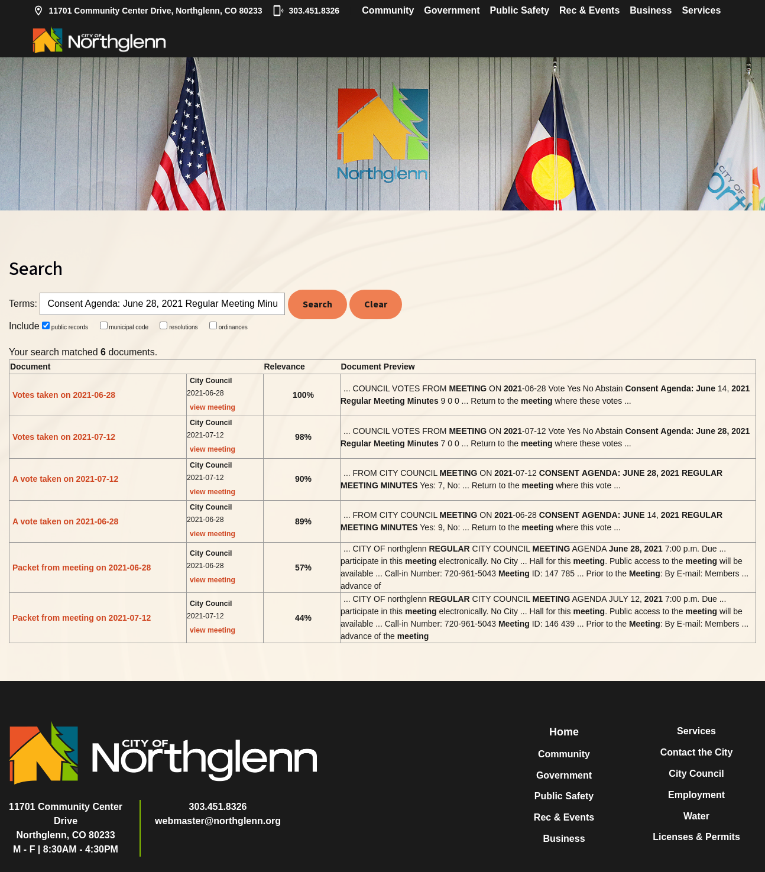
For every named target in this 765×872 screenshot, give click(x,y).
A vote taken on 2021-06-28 (65, 521)
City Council (696, 774)
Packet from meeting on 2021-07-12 (81, 618)
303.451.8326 (306, 11)
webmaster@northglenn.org (218, 821)
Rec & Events (589, 10)
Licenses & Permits (696, 837)
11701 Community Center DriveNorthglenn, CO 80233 (65, 821)
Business (651, 10)
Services (701, 10)
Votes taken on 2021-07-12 (63, 437)
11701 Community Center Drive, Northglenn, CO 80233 (147, 11)
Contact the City (696, 752)
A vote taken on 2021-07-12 (65, 479)
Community (388, 10)
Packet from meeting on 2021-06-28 (81, 567)
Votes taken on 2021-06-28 (63, 395)
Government (451, 10)
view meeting (212, 407)
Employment (696, 795)
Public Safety (519, 10)
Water (696, 816)
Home (564, 732)
